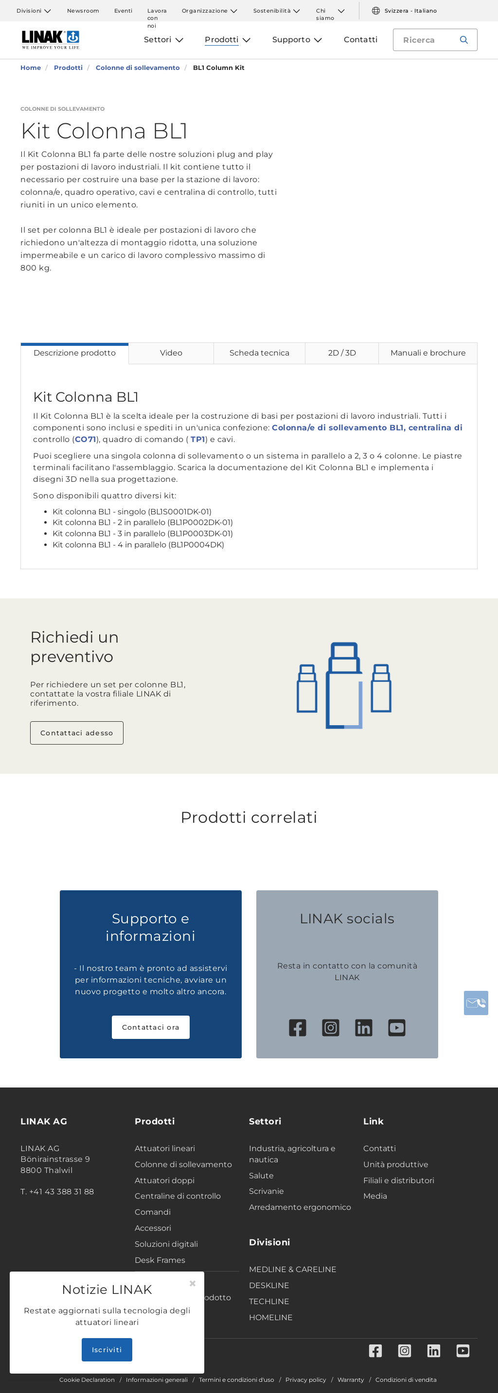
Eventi (123, 10)
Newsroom (83, 10)
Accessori (153, 1228)
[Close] (192, 1283)
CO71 (85, 439)
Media (375, 1196)
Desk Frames (160, 1260)
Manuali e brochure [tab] (428, 352)
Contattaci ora (151, 1027)
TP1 (198, 439)
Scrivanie (266, 1191)
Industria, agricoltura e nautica (292, 1154)
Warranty (351, 1379)
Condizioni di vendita (406, 1379)
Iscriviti (107, 1349)
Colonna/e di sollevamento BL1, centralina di (367, 427)
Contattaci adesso (76, 733)
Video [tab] (171, 352)
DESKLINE (269, 1285)
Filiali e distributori (398, 1180)
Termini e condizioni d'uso (236, 1379)
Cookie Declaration (87, 1379)
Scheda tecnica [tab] (259, 352)
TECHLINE (269, 1301)
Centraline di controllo (178, 1196)
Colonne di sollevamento (183, 1164)
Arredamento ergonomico (300, 1207)
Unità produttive (395, 1164)
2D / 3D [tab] (342, 352)
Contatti (379, 1148)
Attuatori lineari (165, 1148)
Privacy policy (305, 1379)
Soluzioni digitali (166, 1244)
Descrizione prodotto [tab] (75, 352)
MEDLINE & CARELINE (293, 1269)
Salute (261, 1175)
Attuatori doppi (165, 1180)
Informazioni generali (157, 1379)
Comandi (153, 1212)
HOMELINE (271, 1317)
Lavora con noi (157, 11)
